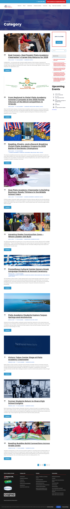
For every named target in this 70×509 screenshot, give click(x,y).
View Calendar (54, 109)
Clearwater (26, 59)
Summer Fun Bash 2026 (59, 94)
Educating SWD (55, 483)
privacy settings (50, 506)
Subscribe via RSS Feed (24, 486)
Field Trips (32, 319)
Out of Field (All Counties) (57, 488)
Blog (50, 5)
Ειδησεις (31, 59)
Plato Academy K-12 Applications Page (56, 1)
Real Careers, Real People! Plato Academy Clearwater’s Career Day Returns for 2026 (28, 56)
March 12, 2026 (11, 319)
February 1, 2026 (11, 405)
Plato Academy (20, 59)
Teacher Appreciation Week (59, 97)
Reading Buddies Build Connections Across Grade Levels (29, 444)
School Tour (22, 481)
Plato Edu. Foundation (56, 5)
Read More (7, 70)
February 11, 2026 (11, 362)
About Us (19, 5)
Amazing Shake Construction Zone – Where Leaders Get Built (26, 235)
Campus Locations (37, 5)
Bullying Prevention (56, 476)
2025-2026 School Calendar (58, 493)
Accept (58, 506)
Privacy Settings (65, 506)
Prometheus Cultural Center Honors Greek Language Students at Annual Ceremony (28, 270)
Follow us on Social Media (25, 483)
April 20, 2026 (11, 59)
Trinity (37, 152)
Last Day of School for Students (60, 107)
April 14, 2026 (11, 196)
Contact (64, 5)
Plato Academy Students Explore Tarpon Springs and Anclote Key (27, 316)
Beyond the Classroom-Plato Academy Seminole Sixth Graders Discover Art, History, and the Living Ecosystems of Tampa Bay (59, 64)
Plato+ (24, 5)
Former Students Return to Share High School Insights (26, 402)
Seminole (37, 106)
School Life (45, 5)
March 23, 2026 (11, 273)
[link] (9, 476)
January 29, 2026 (11, 448)
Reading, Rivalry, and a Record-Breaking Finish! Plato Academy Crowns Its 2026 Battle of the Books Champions (28, 146)
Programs (22, 480)
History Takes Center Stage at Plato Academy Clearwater (25, 358)
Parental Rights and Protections (42, 484)
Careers (53, 478)
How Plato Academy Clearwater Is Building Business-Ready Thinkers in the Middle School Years (28, 192)
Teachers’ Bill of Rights (40, 486)
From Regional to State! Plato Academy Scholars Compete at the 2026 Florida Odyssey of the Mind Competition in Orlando (27, 100)
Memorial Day (57, 104)
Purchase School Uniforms (41, 481)
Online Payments (39, 479)
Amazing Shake (27, 239)
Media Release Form (40, 483)
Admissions (29, 5)
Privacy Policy (55, 486)
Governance (54, 484)
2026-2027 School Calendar (58, 494)
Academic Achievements (14, 152)
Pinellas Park (32, 106)
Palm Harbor (27, 152)
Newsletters (22, 485)
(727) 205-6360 (41, 1)
